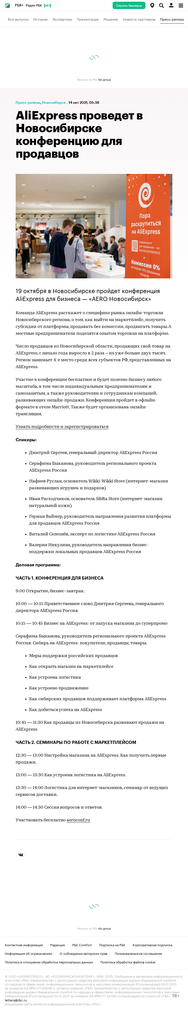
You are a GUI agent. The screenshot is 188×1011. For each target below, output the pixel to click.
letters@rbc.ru (16, 999)
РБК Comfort (82, 944)
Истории (40, 19)
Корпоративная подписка (152, 944)
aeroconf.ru (78, 820)
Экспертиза (62, 19)
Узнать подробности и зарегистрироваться (62, 427)
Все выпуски (18, 19)
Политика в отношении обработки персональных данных (49, 961)
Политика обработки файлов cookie (127, 961)
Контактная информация (24, 944)
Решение (111, 19)
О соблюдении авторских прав (83, 953)
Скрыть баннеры (129, 5)
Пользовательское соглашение (138, 953)
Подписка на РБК (112, 944)
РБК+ (19, 5)
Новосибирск (54, 102)
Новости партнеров (139, 19)
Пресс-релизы (172, 19)
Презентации (88, 19)
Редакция (57, 944)
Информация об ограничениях (28, 953)
